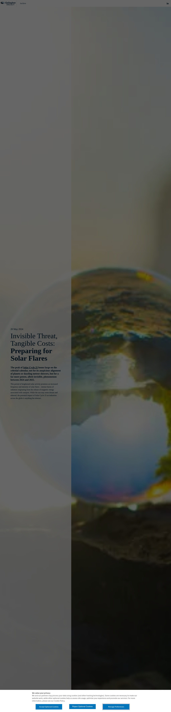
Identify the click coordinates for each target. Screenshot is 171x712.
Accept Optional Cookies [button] (48, 706)
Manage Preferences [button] (116, 706)
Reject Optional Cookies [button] (82, 706)
